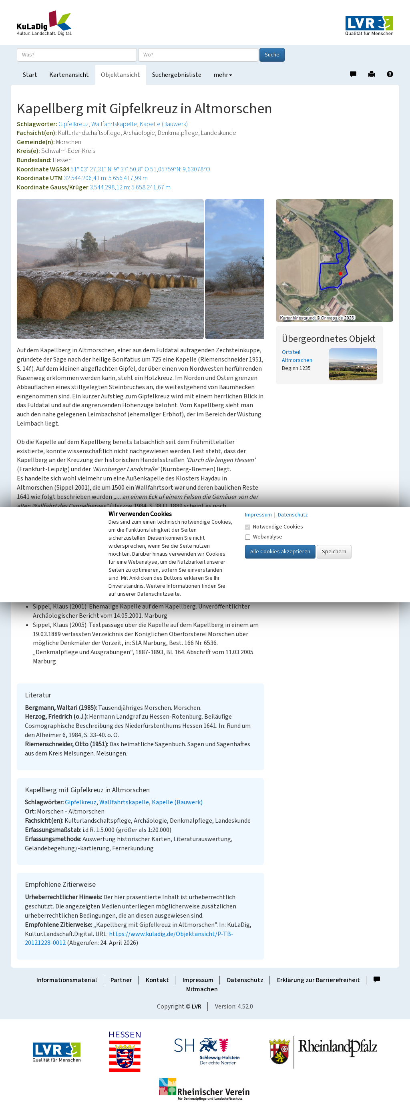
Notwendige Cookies (274, 527)
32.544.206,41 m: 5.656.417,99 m (106, 178)
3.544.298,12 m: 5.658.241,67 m (130, 187)
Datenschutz (245, 980)
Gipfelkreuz (73, 124)
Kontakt (157, 980)
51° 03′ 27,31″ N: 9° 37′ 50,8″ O (109, 169)
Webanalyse (263, 537)
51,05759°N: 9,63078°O (180, 169)
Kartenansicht (69, 74)
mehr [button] (222, 74)
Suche (272, 55)
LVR (196, 1006)
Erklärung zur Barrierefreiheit (318, 980)
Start (30, 74)
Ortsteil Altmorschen (297, 356)
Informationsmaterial (66, 980)
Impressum (198, 980)
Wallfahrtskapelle (114, 124)
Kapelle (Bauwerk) (164, 124)
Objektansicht (120, 74)
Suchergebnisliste (176, 74)
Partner (121, 980)
